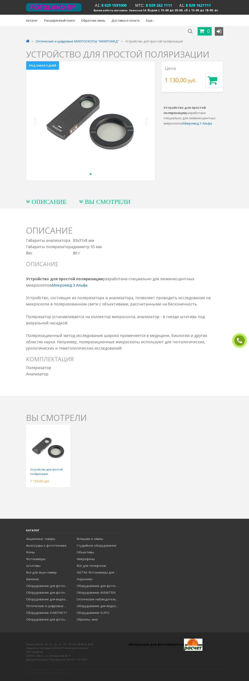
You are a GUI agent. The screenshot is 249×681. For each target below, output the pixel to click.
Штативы (33, 565)
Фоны (30, 552)
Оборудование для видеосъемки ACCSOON (99, 606)
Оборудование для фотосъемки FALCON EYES (48, 586)
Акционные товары (40, 539)
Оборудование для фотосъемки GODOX (99, 586)
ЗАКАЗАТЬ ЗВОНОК (241, 340)
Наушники (84, 579)
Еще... (150, 20)
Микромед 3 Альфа (197, 123)
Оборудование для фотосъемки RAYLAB (48, 619)
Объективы (85, 552)
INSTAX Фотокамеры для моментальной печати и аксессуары (99, 572)
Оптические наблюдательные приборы (99, 599)
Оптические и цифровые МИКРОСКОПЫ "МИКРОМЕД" (48, 606)
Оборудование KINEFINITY (46, 612)
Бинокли (32, 579)
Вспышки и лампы (90, 539)
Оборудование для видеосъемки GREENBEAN (48, 599)
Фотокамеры (36, 559)
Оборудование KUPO (93, 612)
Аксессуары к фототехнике (46, 545)
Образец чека (87, 619)
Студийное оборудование (96, 545)
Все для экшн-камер (41, 572)
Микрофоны (86, 559)
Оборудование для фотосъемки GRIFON (48, 592)
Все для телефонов (91, 565)
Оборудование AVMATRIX (96, 592)
